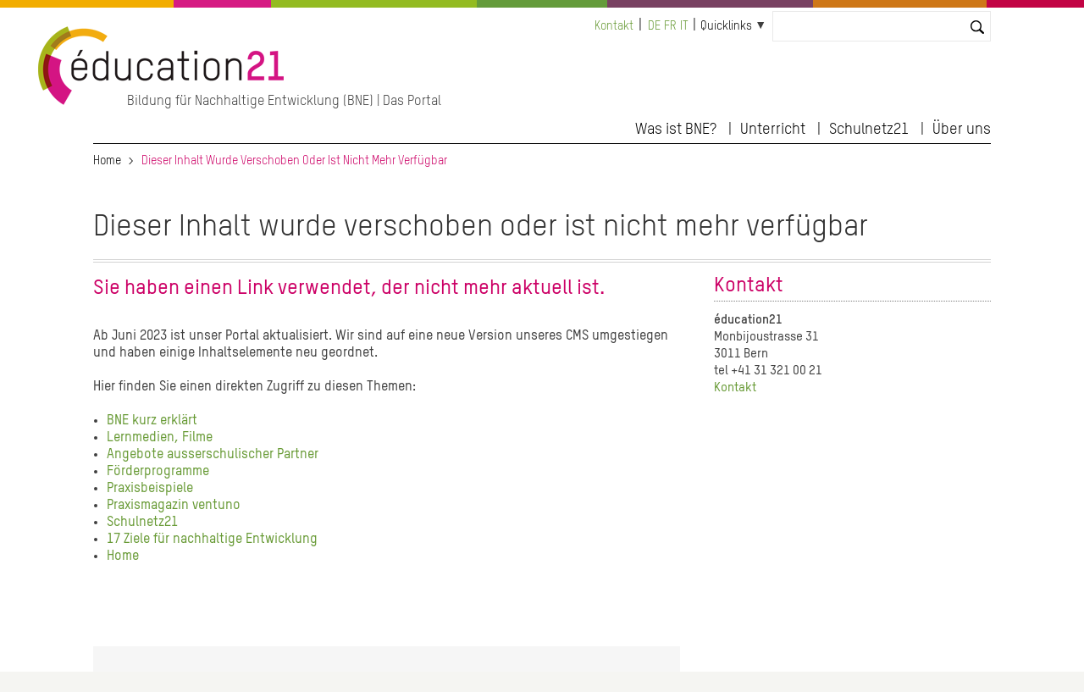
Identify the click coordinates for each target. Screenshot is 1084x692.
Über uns (961, 129)
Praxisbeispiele (150, 488)
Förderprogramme (158, 472)
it (684, 26)
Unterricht (772, 129)
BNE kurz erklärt (152, 421)
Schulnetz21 (869, 129)
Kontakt (614, 26)
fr (670, 26)
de (654, 26)
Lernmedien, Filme (160, 438)
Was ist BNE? (675, 129)
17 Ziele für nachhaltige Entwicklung (212, 539)
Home (107, 161)
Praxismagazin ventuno (174, 505)
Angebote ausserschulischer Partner (212, 455)
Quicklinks (726, 26)
